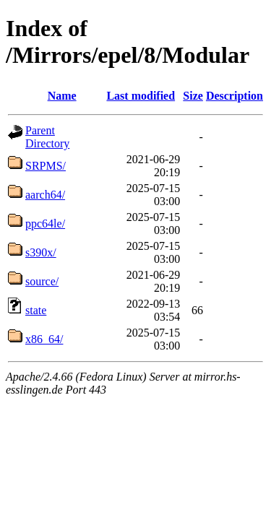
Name (62, 96)
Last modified (140, 96)
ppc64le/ (45, 223)
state (35, 310)
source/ (42, 281)
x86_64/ (44, 339)
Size (193, 96)
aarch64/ (45, 194)
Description (234, 96)
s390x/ (40, 252)
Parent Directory (47, 137)
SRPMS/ (45, 166)
